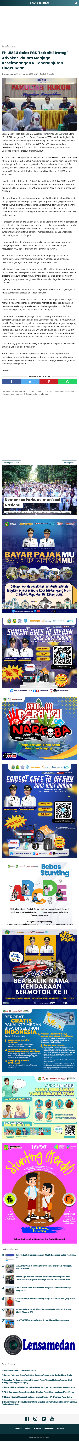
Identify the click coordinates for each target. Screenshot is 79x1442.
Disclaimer (50, 1430)
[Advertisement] (39, 18)
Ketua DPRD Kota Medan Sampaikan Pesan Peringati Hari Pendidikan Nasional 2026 (39, 1389)
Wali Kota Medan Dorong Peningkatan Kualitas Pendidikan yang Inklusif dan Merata (39, 1394)
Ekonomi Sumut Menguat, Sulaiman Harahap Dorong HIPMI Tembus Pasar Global (38, 1399)
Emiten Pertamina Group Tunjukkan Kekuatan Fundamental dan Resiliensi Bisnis (38, 1377)
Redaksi (62, 1430)
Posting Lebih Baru (11, 464)
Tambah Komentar (47, 75)
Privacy (37, 1430)
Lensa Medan (39, 3)
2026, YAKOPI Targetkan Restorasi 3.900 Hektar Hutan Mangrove (42, 1322)
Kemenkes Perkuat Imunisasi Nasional (32, 504)
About (15, 1430)
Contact (26, 1430)
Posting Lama (69, 464)
